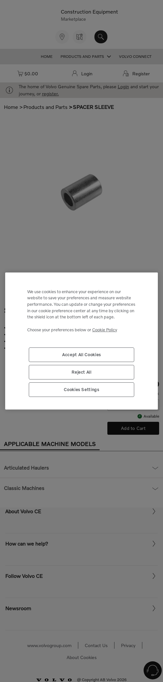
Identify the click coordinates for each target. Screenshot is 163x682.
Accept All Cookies (81, 354)
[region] (81, 341)
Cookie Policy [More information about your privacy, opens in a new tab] (104, 329)
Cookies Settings (81, 389)
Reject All (81, 372)
